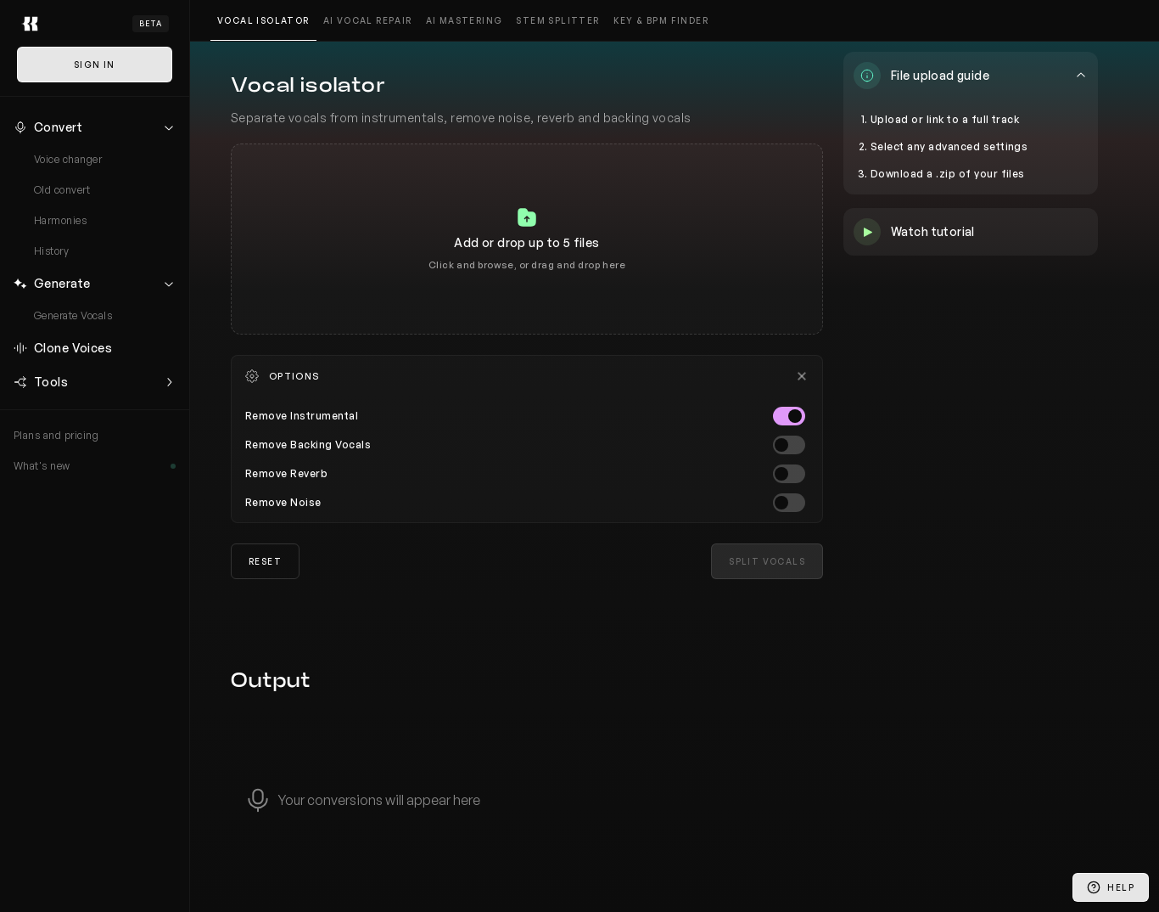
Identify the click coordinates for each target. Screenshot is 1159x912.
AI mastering (464, 20)
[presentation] (527, 239)
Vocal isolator (263, 20)
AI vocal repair (367, 20)
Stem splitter (557, 20)
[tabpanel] (527, 239)
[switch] (789, 416)
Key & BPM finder (660, 20)
